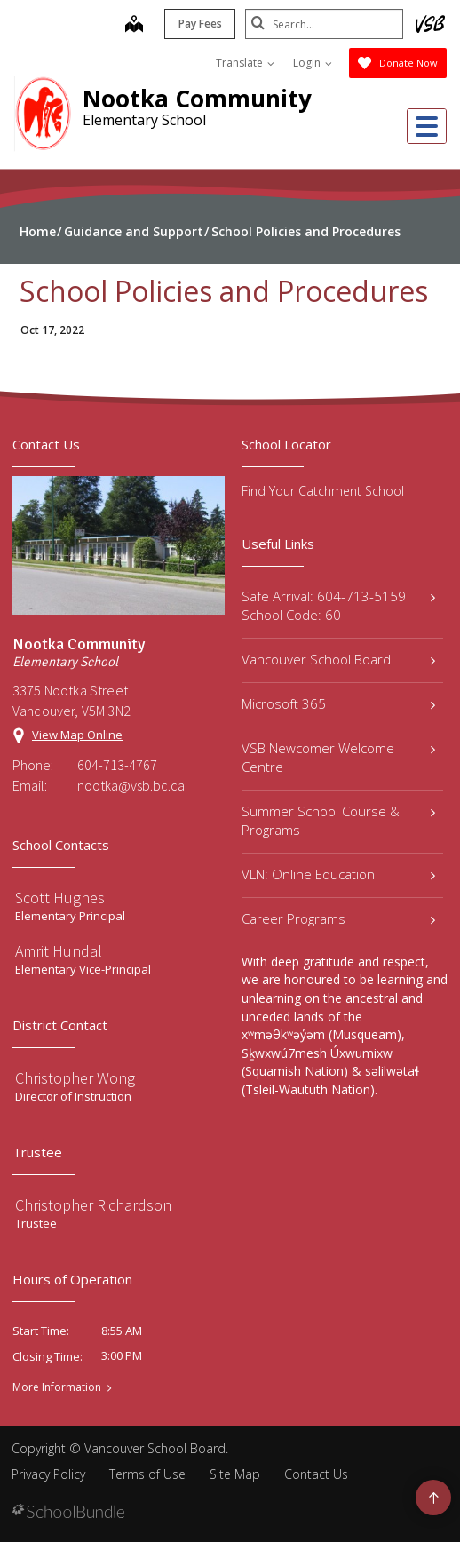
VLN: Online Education (338, 874)
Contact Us (316, 1474)
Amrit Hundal (58, 951)
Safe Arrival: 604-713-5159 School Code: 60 (338, 605)
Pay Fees (198, 23)
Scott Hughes (60, 897)
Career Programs (338, 918)
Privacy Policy (48, 1474)
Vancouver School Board (338, 659)
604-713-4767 (117, 765)
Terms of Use (147, 1474)
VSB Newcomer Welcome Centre (338, 757)
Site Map (235, 1474)
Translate (245, 62)
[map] (132, 25)
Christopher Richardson (93, 1205)
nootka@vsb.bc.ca (131, 785)
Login (312, 62)
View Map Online (77, 735)
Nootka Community (197, 99)
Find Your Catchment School (323, 490)
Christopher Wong (75, 1078)
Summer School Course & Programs (338, 820)
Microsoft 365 (338, 703)
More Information (56, 1387)
